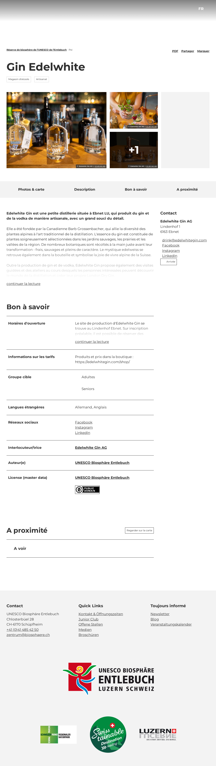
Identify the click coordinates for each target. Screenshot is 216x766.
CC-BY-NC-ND (100, 166)
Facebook (83, 422)
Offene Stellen (91, 625)
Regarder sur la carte (139, 530)
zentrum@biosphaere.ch (28, 635)
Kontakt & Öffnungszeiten (101, 614)
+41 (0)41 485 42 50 (23, 630)
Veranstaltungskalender (171, 625)
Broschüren (89, 635)
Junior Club (89, 619)
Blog (155, 619)
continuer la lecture (23, 284)
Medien (85, 630)
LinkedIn (82, 433)
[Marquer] (203, 50)
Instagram (84, 427)
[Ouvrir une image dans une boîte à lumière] (108, 679)
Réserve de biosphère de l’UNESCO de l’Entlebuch (37, 49)
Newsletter (160, 614)
